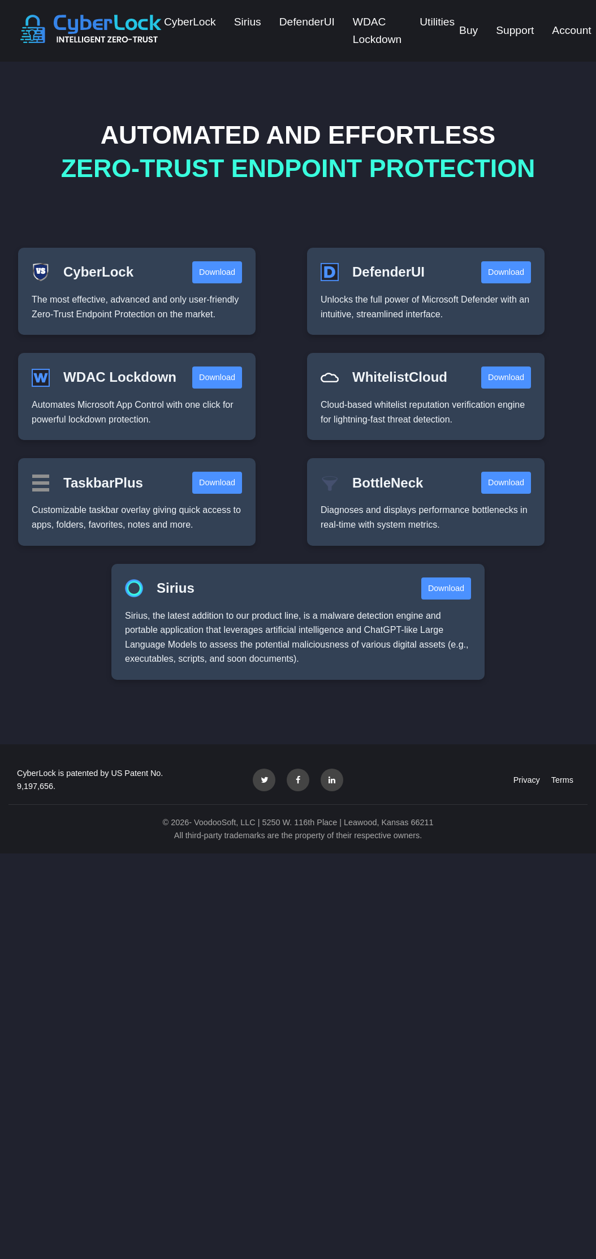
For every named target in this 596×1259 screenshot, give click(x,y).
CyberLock (190, 22)
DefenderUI (307, 22)
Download (217, 272)
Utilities (437, 22)
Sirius (247, 22)
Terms (562, 779)
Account (571, 30)
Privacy (526, 779)
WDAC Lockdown (377, 30)
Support (515, 30)
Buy (468, 30)
